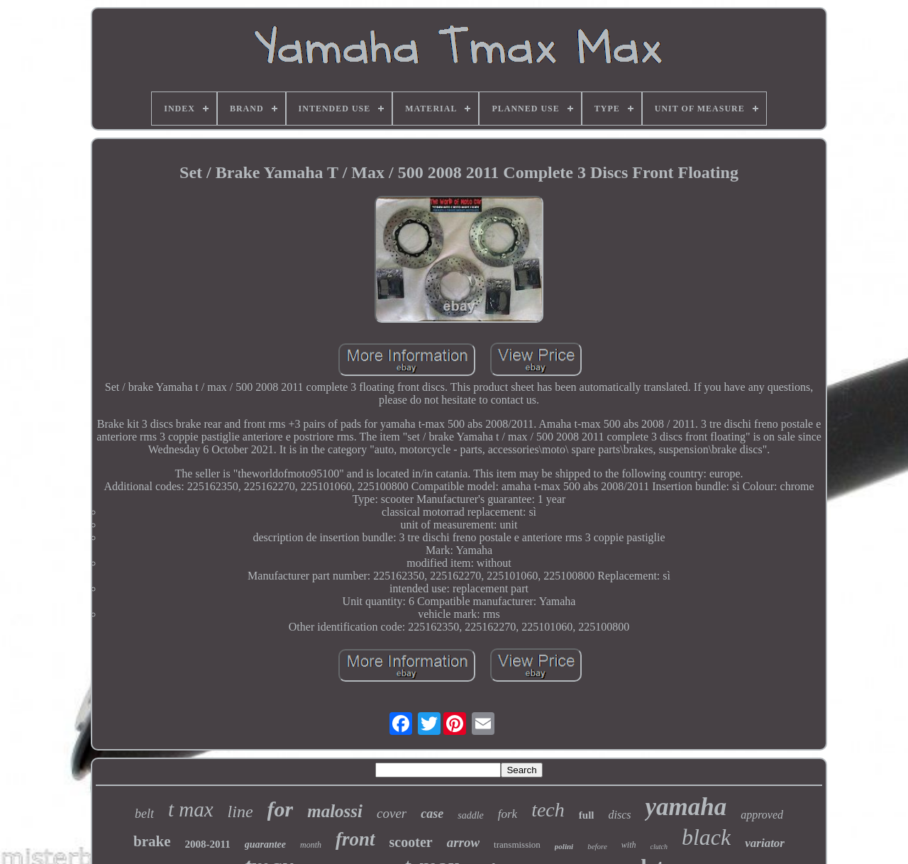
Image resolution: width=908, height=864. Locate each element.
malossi (334, 811)
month (310, 845)
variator (765, 843)
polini (564, 846)
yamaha (685, 807)
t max (191, 809)
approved (762, 815)
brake (152, 841)
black (706, 837)
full (586, 815)
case (432, 814)
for (280, 809)
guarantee (265, 844)
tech (548, 810)
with (628, 845)
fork (507, 814)
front (355, 839)
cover (391, 813)
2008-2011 (208, 844)
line (240, 811)
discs (619, 815)
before (597, 846)
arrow (463, 842)
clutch (659, 847)
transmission (517, 844)
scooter (411, 842)
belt (144, 814)
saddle (471, 815)
